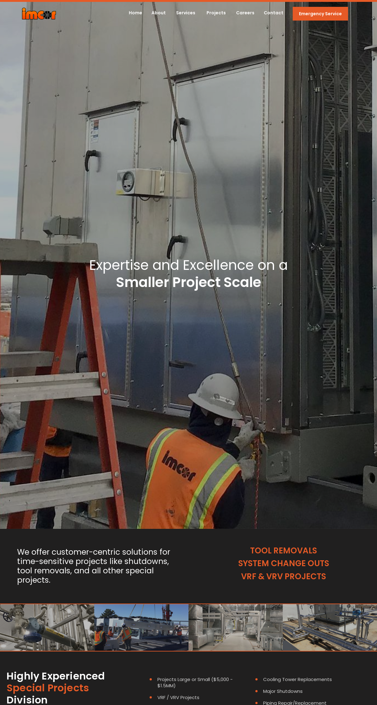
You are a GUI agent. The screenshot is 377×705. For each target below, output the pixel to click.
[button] (185, 13)
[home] (38, 13)
